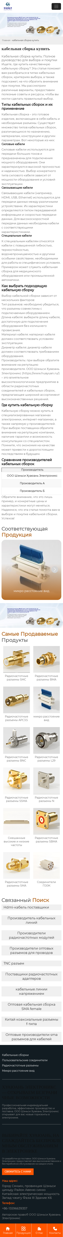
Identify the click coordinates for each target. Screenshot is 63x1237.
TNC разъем (14, 963)
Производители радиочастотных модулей (31, 935)
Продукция (23, 1230)
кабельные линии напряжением (31, 991)
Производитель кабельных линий (31, 920)
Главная (6, 40)
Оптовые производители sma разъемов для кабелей (32, 1037)
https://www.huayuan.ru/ (41, 373)
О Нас (39, 1230)
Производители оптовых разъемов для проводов (31, 950)
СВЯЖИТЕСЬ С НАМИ (18, 1171)
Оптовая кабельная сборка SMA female (31, 1006)
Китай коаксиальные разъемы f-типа (31, 1021)
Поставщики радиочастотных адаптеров (31, 976)
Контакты (55, 1230)
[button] (54, 569)
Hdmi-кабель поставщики (26, 907)
